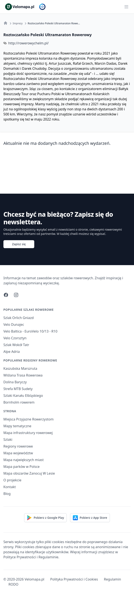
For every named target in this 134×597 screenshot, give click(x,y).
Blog (7, 493)
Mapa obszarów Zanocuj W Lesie (29, 473)
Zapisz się (19, 244)
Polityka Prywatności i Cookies (74, 579)
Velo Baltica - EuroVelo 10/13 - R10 (30, 331)
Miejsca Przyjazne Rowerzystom (28, 419)
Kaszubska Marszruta (20, 368)
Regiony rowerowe (18, 446)
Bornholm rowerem (19, 402)
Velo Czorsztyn (14, 338)
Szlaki (7, 439)
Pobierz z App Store (90, 517)
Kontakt (9, 487)
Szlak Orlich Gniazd (18, 317)
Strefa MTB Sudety (18, 388)
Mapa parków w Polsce (21, 466)
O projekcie (12, 480)
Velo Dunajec (13, 324)
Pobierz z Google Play (45, 517)
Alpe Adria (11, 351)
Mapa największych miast (23, 459)
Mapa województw (18, 453)
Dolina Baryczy (15, 382)
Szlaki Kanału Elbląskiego (23, 395)
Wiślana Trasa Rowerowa (23, 375)
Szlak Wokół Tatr (16, 344)
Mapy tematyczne (17, 426)
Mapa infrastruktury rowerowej (28, 432)
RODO (13, 584)
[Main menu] (126, 7)
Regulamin (112, 579)
